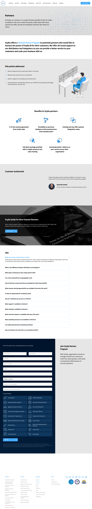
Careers (37, 484)
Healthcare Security (25, 486)
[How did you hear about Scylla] (27, 389)
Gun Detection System (9, 479)
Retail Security (24, 482)
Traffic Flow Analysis (9, 505)
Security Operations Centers (26, 490)
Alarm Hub (38, 3)
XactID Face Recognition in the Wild (10, 495)
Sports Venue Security (25, 488)
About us (38, 479)
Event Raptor (7, 499)
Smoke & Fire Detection (10, 507)
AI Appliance (31, 3)
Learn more (11, 231)
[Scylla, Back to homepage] (3, 3)
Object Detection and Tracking (9, 486)
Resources (55, 3)
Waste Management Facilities (25, 497)
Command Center (47, 3)
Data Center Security (25, 500)
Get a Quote (85, 3)
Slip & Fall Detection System (11, 492)
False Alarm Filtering (9, 497)
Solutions (11, 3)
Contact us (38, 488)
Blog (37, 490)
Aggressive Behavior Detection (9, 489)
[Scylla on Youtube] (76, 477)
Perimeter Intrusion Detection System (9, 482)
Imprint (52, 479)
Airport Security (24, 492)
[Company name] (27, 374)
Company (61, 3)
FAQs (37, 486)
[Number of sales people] (27, 384)
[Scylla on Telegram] (83, 477)
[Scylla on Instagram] (73, 477)
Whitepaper (38, 496)
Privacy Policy (41, 446)
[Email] (27, 368)
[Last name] (40, 353)
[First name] (15, 353)
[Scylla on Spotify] (86, 477)
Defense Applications (25, 502)
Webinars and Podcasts (41, 492)
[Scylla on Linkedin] (70, 477)
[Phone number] (27, 363)
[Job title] (27, 358)
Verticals (17, 3)
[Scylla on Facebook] (67, 477)
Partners (37, 482)
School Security (24, 479)
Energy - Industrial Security (26, 484)
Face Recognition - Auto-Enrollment (10, 503)
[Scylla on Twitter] (79, 477)
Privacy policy (54, 482)
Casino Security (24, 494)
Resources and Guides (40, 494)
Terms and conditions (55, 484)
